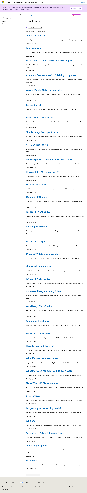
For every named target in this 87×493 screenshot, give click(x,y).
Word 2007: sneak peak (38, 333)
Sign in (83, 2)
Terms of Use (62, 487)
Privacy (37, 487)
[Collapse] (21, 14)
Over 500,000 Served (36, 196)
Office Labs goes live (36, 35)
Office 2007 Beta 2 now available (43, 253)
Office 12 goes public (37, 445)
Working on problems (37, 226)
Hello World (32, 460)
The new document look (38, 266)
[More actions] (82, 15)
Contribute (30, 487)
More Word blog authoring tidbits (43, 291)
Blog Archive (34, 16)
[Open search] (79, 2)
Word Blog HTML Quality (39, 306)
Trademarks (70, 487)
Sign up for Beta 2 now (38, 320)
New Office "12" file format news (43, 383)
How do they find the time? (40, 345)
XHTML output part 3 (37, 144)
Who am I (31, 420)
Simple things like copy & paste (42, 132)
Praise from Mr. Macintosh (39, 117)
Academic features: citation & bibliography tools (51, 75)
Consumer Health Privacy (48, 487)
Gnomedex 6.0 (33, 104)
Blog (23, 487)
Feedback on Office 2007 (39, 211)
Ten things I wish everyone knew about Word (49, 159)
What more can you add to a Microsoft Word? (49, 370)
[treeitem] (12, 21)
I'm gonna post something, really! (43, 408)
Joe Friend (41, 16)
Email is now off (34, 47)
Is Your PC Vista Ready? (38, 278)
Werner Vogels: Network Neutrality (44, 90)
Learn (27, 16)
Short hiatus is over (36, 184)
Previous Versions (15, 487)
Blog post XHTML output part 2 (42, 171)
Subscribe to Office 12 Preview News (45, 433)
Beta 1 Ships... (33, 395)
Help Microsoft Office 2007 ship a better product (51, 60)
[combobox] (11, 18)
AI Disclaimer (5, 487)
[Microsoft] (3, 2)
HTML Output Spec (36, 241)
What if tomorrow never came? (42, 358)
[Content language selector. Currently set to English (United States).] (10, 482)
